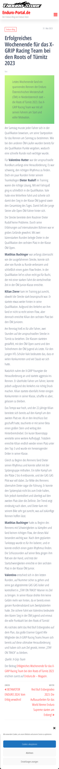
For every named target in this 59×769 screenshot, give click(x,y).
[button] (54, 728)
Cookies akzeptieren (29, 744)
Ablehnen (29, 752)
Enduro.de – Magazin (35, 676)
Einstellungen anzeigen (29, 761)
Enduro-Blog (10, 29)
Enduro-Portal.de (16, 12)
